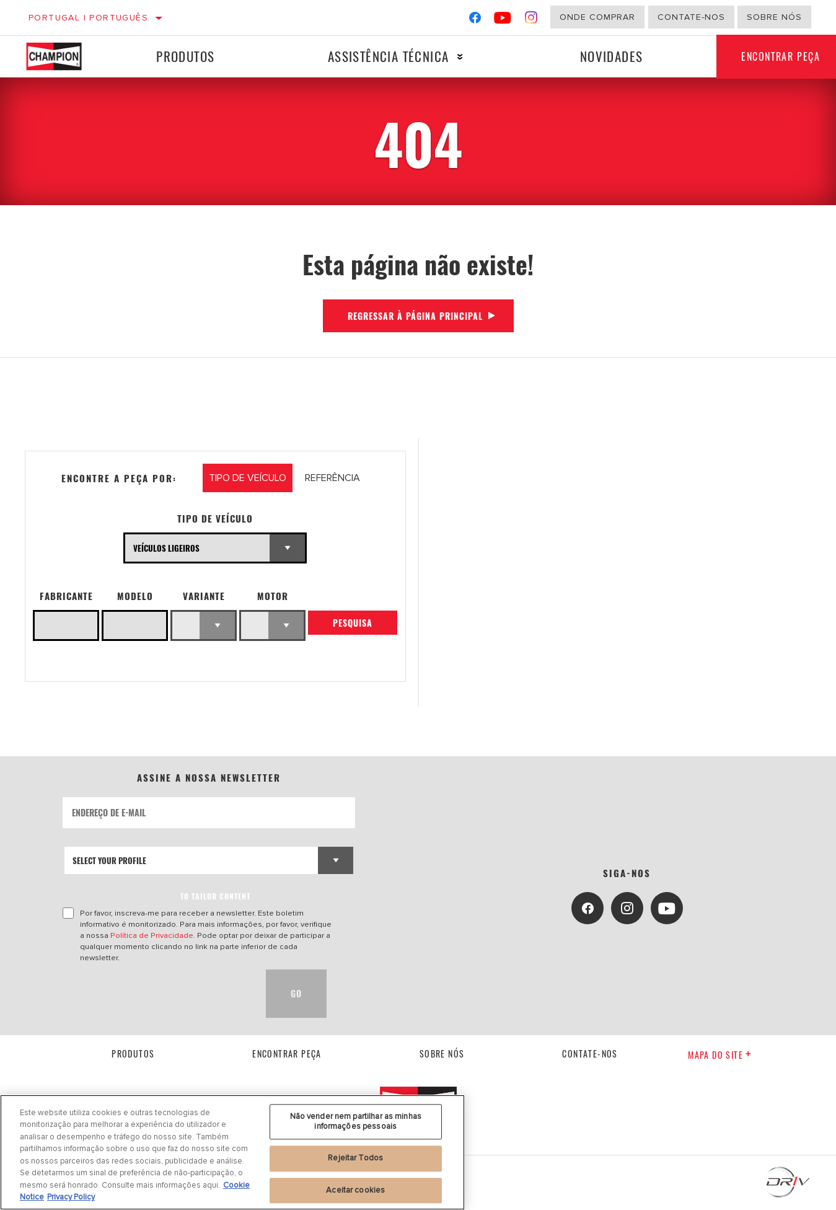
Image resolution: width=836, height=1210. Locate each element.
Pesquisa (352, 622)
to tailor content (215, 896)
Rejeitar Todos (355, 1158)
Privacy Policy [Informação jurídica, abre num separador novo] (71, 1197)
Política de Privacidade (151, 935)
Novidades (611, 56)
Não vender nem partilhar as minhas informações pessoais (355, 1121)
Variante (204, 596)
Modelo (135, 596)
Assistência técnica (388, 56)
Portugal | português (88, 17)
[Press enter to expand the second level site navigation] (460, 56)
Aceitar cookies (355, 1190)
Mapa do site (720, 1054)
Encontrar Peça (287, 1053)
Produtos (185, 56)
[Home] (62, 56)
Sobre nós (774, 17)
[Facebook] (475, 20)
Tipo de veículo (215, 518)
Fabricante (66, 596)
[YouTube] (503, 20)
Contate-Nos (691, 17)
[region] (232, 1152)
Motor (272, 596)
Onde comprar (597, 17)
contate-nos (589, 1053)
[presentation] (157, 993)
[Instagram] (531, 20)
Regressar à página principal (415, 315)
